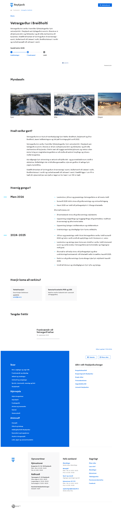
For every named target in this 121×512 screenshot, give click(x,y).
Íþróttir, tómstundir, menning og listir (23, 383)
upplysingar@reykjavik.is (74, 490)
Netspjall (74, 471)
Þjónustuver (93, 473)
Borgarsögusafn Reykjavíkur (84, 374)
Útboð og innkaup (17, 426)
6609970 (16, 295)
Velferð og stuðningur (18, 376)
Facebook (92, 483)
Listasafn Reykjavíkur (82, 387)
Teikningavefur (93, 476)
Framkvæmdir (16, 10)
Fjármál (14, 410)
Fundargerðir (16, 403)
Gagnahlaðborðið (80, 384)
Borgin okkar (79, 377)
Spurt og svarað (74, 477)
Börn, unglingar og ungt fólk (20, 370)
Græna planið (16, 413)
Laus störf (92, 466)
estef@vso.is (17, 297)
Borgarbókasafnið (81, 370)
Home (11, 10)
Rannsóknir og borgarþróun (20, 433)
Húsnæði (14, 423)
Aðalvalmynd (106, 5)
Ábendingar (74, 464)
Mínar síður (105, 357)
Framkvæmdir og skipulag (20, 373)
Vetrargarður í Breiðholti (26, 10)
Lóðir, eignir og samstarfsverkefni (22, 440)
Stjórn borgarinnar (17, 396)
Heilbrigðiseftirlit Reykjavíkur (21, 429)
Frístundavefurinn (80, 380)
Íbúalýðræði (15, 386)
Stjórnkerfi (15, 400)
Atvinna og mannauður (19, 406)
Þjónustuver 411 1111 (74, 483)
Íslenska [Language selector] (92, 357)
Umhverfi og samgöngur (19, 380)
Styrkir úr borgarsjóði (18, 436)
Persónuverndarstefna (96, 480)
